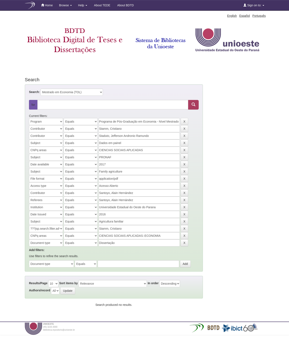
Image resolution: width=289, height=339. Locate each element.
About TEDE (101, 5)
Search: (34, 92)
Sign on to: (253, 5)
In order (153, 283)
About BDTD (125, 5)
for (33, 104)
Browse (65, 5)
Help (82, 5)
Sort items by (68, 283)
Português (259, 15)
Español (244, 15)
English (232, 15)
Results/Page (38, 283)
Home (47, 5)
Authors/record (39, 290)
